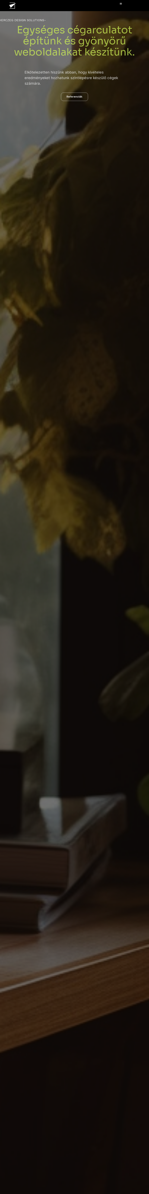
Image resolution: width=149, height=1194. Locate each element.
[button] (121, 3)
